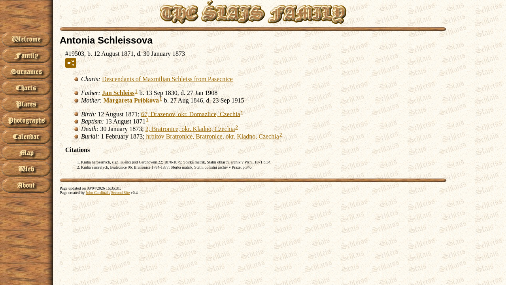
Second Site (120, 192)
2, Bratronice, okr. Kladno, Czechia (190, 128)
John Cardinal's (98, 192)
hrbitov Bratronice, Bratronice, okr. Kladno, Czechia (212, 136)
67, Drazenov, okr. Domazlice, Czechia (190, 113)
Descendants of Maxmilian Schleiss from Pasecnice (167, 79)
